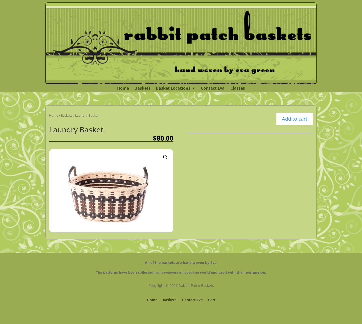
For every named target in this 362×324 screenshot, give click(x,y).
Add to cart (294, 118)
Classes (237, 88)
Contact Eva (213, 88)
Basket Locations (173, 88)
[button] (165, 157)
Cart (211, 300)
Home (123, 88)
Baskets (142, 88)
